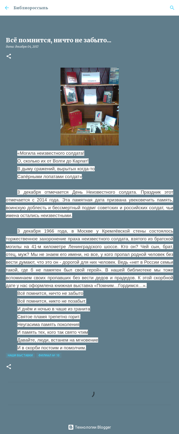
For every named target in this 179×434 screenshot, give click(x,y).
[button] (9, 56)
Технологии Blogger (89, 427)
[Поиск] (172, 8)
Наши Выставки (20, 355)
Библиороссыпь (31, 7)
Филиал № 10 (49, 355)
